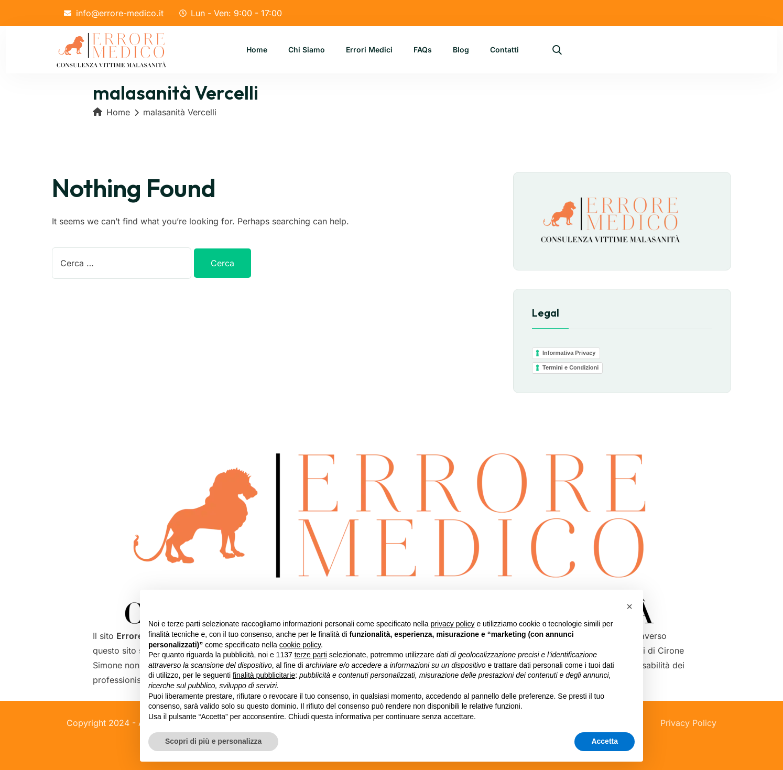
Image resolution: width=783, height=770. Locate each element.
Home (256, 50)
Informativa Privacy (569, 353)
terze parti (311, 654)
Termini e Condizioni (570, 367)
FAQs (423, 50)
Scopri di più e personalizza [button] (213, 741)
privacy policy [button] (453, 624)
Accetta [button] (604, 741)
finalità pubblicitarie (264, 675)
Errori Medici (369, 50)
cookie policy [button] (300, 645)
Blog (461, 50)
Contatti (504, 50)
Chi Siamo (306, 50)
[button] (629, 606)
